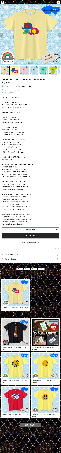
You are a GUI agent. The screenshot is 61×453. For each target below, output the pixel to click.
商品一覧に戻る (30, 425)
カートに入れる (30, 236)
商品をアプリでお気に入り (30, 243)
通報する (57, 248)
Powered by (30, 436)
